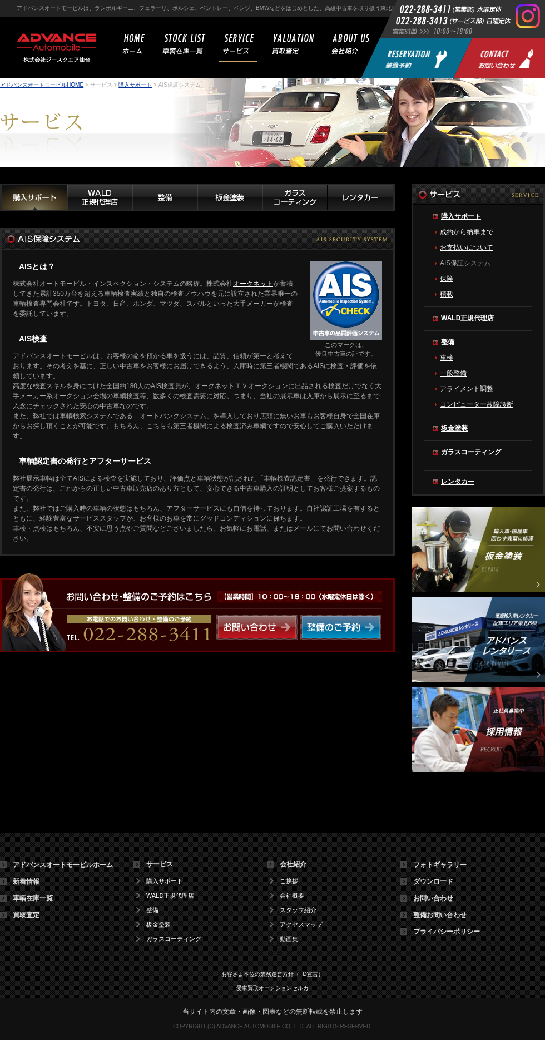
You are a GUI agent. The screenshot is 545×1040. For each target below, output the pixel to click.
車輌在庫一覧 (33, 898)
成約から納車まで (466, 232)
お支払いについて (466, 247)
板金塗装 (454, 428)
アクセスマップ (301, 925)
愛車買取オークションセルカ (272, 988)
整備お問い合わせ (440, 915)
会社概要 (292, 896)
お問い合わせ (433, 898)
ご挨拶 (289, 881)
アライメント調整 (466, 389)
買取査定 (26, 915)
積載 (446, 294)
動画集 (289, 939)
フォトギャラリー (440, 864)
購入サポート (135, 85)
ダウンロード (433, 881)
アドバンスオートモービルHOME (41, 85)
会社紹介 (293, 864)
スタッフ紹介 (298, 910)
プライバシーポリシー (446, 931)
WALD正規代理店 (467, 318)
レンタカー (457, 482)
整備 (447, 342)
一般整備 (453, 373)
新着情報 (26, 881)
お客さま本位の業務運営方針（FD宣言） (272, 974)
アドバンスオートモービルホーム (63, 864)
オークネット (253, 284)
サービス (159, 864)
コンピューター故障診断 (476, 404)
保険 (446, 279)
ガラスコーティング (471, 452)
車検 (446, 357)
